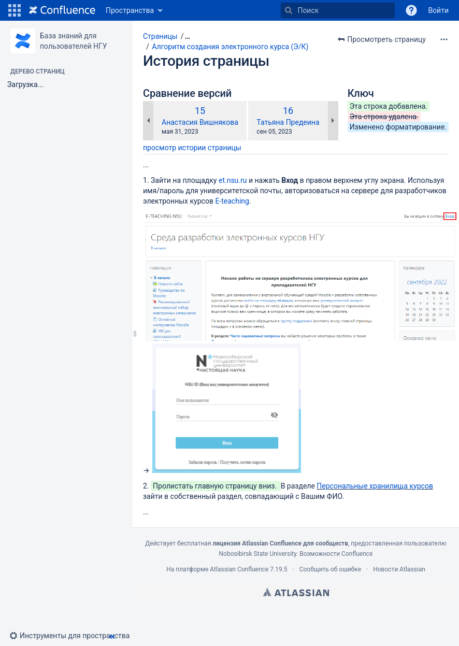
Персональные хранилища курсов (375, 486)
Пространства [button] (130, 10)
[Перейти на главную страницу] (62, 10)
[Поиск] (288, 10)
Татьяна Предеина (287, 122)
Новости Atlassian (399, 569)
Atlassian (296, 592)
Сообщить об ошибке (330, 569)
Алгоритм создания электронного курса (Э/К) (230, 46)
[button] (14, 10)
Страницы (160, 36)
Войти (438, 10)
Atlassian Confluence (239, 569)
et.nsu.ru (233, 180)
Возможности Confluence (335, 553)
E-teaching (232, 201)
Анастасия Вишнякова (200, 122)
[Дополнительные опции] (444, 39)
